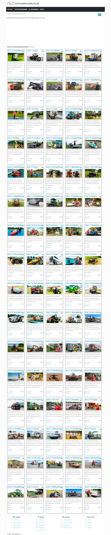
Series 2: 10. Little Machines (15, 167)
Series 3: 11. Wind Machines (53, 371)
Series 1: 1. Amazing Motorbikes (32, 51)
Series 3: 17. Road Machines (34, 342)
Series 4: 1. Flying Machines (92, 80)
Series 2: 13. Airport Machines (54, 138)
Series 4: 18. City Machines (15, 429)
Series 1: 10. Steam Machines (34, 283)
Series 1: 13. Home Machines (73, 254)
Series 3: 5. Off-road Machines (16, 80)
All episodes (10, 73)
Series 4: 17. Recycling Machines (33, 429)
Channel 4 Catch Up (67, 520)
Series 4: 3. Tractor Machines (34, 400)
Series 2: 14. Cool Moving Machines (33, 139)
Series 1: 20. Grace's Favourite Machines (35, 226)
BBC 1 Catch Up (17, 520)
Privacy (89, 528)
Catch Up (9, 9)
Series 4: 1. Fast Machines (72, 400)
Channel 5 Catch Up (67, 522)
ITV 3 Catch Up (41, 525)
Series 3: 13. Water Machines (15, 371)
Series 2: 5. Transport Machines (52, 109)
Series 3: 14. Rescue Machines (93, 342)
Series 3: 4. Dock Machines (34, 80)
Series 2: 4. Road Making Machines (52, 197)
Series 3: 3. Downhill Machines (51, 80)
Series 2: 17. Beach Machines (73, 109)
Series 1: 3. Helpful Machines (73, 312)
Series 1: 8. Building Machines (73, 283)
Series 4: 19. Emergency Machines (91, 400)
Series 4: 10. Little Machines (73, 458)
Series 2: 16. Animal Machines (93, 109)
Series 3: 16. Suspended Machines (52, 342)
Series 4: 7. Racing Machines (92, 487)
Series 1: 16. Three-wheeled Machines (15, 255)
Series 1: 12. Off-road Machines (90, 255)
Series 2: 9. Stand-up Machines (32, 168)
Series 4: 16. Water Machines (54, 429)
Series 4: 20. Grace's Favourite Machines (74, 488)
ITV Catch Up (41, 520)
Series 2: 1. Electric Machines (15, 225)
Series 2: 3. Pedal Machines (73, 196)
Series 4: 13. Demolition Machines (14, 458)
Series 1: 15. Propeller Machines (33, 255)
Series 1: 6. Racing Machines (15, 312)
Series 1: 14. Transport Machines (52, 255)
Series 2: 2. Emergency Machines (91, 197)
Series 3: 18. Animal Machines (93, 371)
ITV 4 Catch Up (41, 528)
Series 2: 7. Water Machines (73, 167)
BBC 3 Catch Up (17, 525)
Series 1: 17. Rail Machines (92, 225)
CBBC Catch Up (66, 525)
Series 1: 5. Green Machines (34, 312)
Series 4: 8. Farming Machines (16, 487)
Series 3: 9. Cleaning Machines (35, 196)
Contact (89, 525)
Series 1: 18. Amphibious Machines (72, 226)
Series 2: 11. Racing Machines (93, 138)
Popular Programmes (20, 9)
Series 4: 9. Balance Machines (92, 458)
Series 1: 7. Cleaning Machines (93, 283)
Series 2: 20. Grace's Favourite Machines (16, 109)
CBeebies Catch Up (67, 528)
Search (42, 9)
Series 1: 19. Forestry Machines (52, 226)
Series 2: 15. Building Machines (13, 139)
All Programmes (34, 9)
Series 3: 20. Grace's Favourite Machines (93, 313)
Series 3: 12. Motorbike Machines (33, 371)
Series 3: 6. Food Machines (92, 51)
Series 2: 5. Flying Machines (15, 196)
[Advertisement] (54, 32)
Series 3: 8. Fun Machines (53, 51)
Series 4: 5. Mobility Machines (54, 487)
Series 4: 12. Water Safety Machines (34, 458)
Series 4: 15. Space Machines (73, 429)
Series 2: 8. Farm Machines (53, 167)
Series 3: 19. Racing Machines (15, 342)
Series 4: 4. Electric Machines (15, 400)
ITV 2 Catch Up (41, 522)
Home (89, 520)
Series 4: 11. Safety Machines (54, 458)
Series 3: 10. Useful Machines (73, 371)
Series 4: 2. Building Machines (73, 80)
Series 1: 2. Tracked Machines (15, 51)
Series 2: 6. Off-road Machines (93, 167)
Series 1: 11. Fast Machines (15, 283)
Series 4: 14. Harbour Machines (90, 429)
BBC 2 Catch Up (17, 522)
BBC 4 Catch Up (17, 528)
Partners (89, 522)
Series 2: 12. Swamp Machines (74, 138)
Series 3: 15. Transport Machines (72, 342)
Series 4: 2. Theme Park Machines (52, 400)
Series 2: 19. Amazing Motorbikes (32, 109)
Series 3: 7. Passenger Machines (71, 51)
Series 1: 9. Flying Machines (53, 283)
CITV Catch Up (41, 530)
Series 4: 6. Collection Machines (33, 488)
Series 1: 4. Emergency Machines (52, 313)
